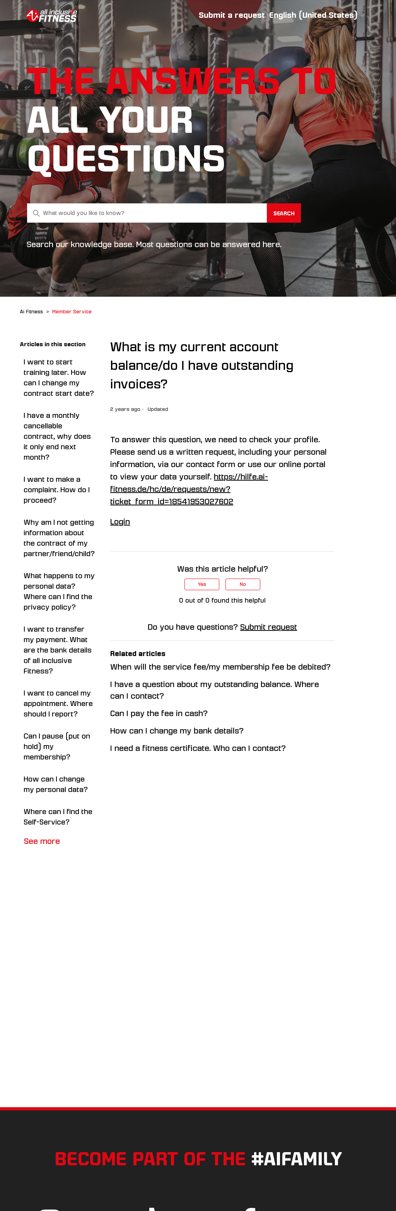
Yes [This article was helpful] (202, 584)
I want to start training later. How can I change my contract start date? (59, 378)
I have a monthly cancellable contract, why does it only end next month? (57, 436)
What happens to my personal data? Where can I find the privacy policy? (59, 592)
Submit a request (232, 15)
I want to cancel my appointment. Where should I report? (58, 703)
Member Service (72, 311)
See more (42, 841)
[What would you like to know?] (164, 213)
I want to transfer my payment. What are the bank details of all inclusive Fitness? (58, 650)
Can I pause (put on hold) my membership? (57, 746)
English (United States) (317, 15)
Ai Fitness (31, 311)
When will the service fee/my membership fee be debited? (220, 667)
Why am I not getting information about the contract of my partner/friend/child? (59, 538)
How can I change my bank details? (177, 730)
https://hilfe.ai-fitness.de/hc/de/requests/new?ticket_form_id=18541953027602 (189, 489)
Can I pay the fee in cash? (159, 713)
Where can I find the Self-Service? (58, 816)
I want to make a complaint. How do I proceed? (57, 490)
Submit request (268, 627)
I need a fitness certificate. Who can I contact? (198, 748)
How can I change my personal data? (56, 784)
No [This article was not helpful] (243, 584)
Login (120, 521)
